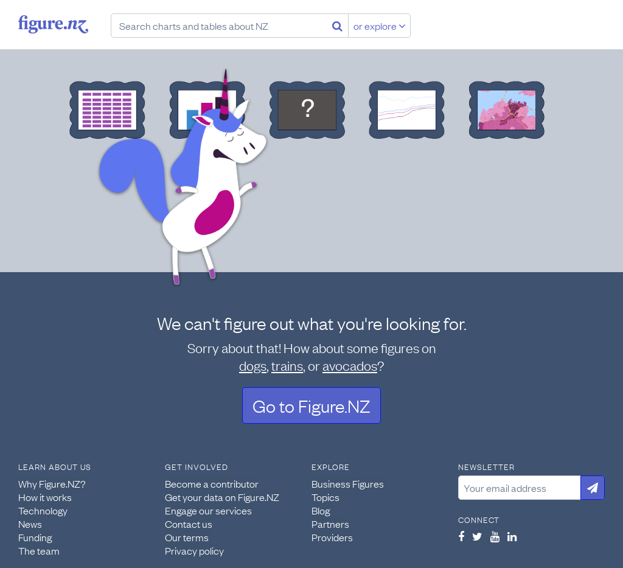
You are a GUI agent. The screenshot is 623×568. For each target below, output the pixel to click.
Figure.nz (53, 24)
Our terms (187, 537)
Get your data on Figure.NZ (222, 496)
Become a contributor (212, 483)
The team (39, 550)
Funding (35, 537)
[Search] (337, 25)
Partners (330, 523)
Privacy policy (194, 550)
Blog (321, 510)
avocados (349, 365)
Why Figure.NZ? (52, 483)
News (30, 523)
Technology (43, 510)
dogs (252, 365)
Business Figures (348, 483)
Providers (332, 537)
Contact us (188, 523)
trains (287, 365)
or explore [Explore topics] (379, 25)
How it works (45, 496)
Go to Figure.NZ (311, 405)
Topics (325, 496)
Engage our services (208, 510)
